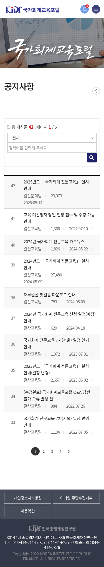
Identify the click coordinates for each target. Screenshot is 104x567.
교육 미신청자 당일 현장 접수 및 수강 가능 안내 (59, 218)
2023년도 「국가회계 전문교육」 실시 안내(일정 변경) (56, 369)
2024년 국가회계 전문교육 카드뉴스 (54, 241)
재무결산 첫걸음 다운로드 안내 (49, 294)
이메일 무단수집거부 (76, 498)
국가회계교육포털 (32, 9)
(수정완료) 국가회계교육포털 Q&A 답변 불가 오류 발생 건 (57, 395)
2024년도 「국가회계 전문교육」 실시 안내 (56, 264)
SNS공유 (96, 91)
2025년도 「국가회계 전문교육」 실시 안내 (56, 185)
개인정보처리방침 (28, 498)
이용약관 (28, 511)
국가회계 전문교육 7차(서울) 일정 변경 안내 (56, 421)
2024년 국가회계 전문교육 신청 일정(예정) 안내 (60, 317)
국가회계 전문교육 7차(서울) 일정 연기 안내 (56, 343)
